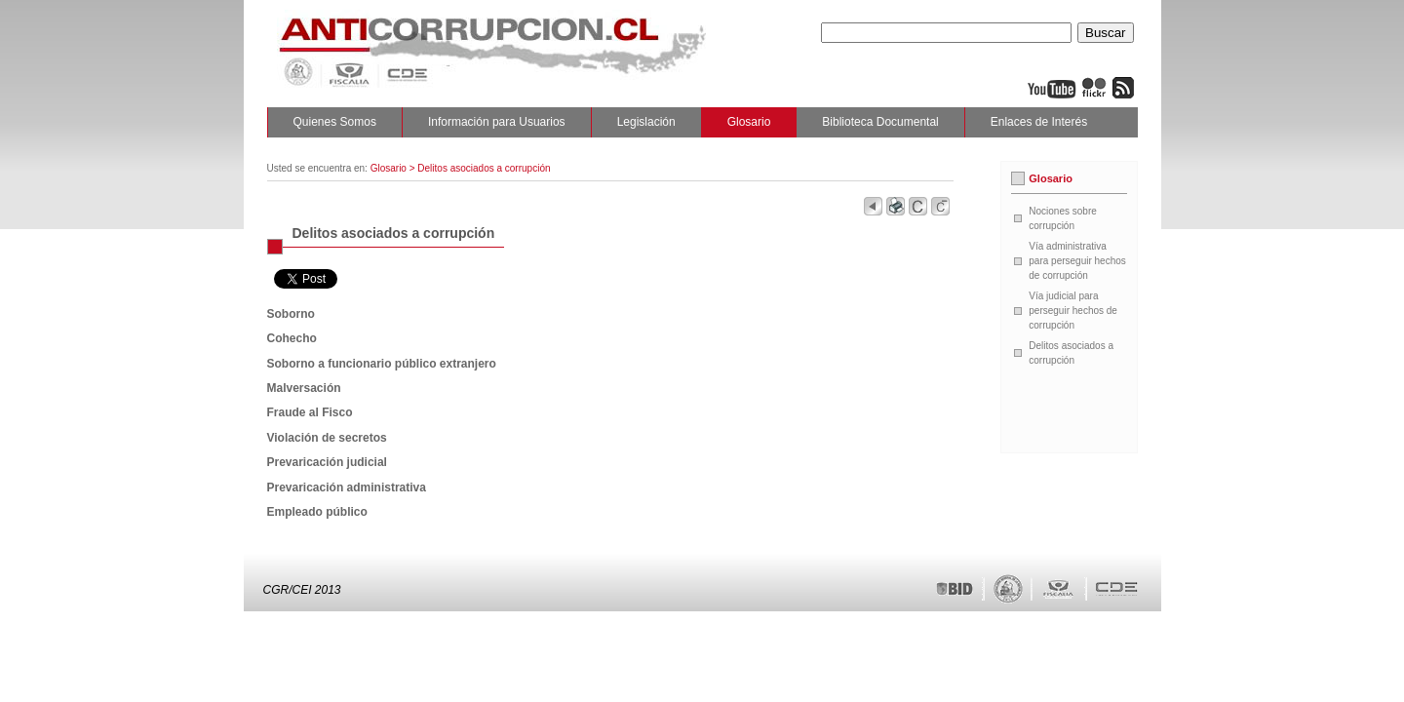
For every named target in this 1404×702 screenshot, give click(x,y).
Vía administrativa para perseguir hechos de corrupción (1077, 261)
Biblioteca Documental (880, 122)
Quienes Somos (334, 122)
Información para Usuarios (497, 122)
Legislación (646, 122)
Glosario (749, 122)
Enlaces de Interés (1039, 122)
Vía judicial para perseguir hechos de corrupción (1073, 311)
